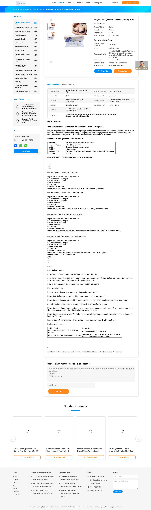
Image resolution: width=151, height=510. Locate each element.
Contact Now (26, 151)
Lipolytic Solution (26, 39)
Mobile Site (16, 491)
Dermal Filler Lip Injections (26, 71)
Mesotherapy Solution (26, 47)
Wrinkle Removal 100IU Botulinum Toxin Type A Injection (71, 485)
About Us (16, 482)
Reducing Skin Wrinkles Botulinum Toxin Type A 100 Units (70, 493)
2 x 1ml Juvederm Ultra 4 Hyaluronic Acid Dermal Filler (42, 492)
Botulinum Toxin (26, 35)
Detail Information (53, 84)
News (14, 485)
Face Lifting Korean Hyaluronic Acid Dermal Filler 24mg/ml (43, 485)
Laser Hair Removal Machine (26, 86)
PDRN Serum (26, 82)
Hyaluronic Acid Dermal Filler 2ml (58, 352)
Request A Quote (130, 3)
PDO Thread (26, 43)
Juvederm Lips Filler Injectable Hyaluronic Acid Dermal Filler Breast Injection (30, 113)
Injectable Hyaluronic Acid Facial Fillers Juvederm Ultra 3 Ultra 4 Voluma (58, 451)
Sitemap (15, 488)
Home (15, 476)
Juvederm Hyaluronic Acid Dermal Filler (84, 352)
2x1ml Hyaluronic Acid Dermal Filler (110, 352)
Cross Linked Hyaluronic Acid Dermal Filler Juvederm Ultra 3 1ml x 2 (27, 451)
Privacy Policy (17, 494)
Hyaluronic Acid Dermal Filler (26, 23)
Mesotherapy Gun (26, 78)
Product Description (68, 84)
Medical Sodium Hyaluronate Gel (26, 66)
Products (15, 479)
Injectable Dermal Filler (26, 31)
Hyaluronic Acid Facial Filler (26, 55)
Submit (58, 391)
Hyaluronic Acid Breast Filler (26, 60)
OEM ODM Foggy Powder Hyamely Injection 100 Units (70, 478)
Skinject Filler (26, 50)
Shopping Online (98, 3)
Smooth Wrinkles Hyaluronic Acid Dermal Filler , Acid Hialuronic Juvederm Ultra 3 (89, 451)
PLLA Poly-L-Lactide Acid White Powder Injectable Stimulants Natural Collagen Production (29, 106)
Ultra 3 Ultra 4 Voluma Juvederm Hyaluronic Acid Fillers (43, 478)
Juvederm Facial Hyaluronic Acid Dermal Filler (29, 120)
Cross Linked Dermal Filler (26, 28)
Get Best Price (103, 71)
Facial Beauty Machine (26, 91)
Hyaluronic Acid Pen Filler (26, 74)
